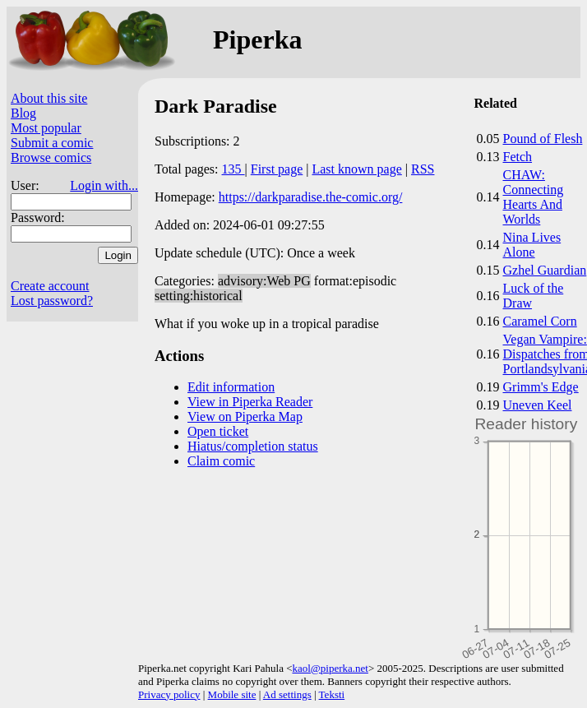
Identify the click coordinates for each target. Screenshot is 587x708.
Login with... (104, 185)
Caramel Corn (540, 321)
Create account (50, 286)
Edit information (231, 387)
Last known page (356, 169)
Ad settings (287, 694)
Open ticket (217, 431)
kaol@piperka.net (329, 668)
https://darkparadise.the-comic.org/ (311, 197)
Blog (23, 113)
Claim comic (221, 461)
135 (233, 169)
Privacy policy (169, 694)
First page (277, 169)
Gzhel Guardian (545, 270)
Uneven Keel (537, 405)
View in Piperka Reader (249, 402)
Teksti (332, 694)
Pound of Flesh (543, 139)
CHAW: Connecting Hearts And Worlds (533, 197)
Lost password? (52, 301)
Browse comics (51, 157)
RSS (422, 169)
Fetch (518, 157)
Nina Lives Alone (532, 244)
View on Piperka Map (245, 416)
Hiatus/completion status (252, 446)
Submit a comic (52, 143)
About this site (49, 98)
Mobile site (232, 694)
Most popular (46, 128)
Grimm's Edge (541, 387)
